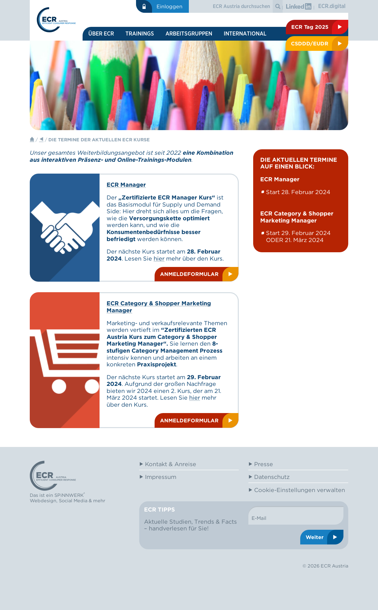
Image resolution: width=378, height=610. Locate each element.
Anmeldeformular (189, 274)
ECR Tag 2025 (309, 27)
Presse (263, 464)
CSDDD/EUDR (309, 43)
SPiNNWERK (69, 495)
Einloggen (169, 6)
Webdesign (43, 500)
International (245, 33)
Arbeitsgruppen (188, 33)
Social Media (73, 500)
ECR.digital (332, 6)
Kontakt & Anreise (170, 464)
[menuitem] (101, 34)
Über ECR (101, 33)
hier (159, 258)
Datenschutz (272, 476)
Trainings (139, 33)
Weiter (315, 537)
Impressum (160, 476)
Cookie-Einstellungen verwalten (299, 490)
